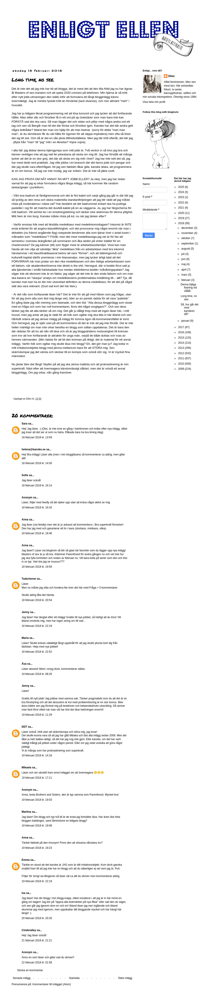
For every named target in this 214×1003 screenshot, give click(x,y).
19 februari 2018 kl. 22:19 (37, 881)
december (187, 227)
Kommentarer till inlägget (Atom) (51, 984)
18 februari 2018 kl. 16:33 (37, 507)
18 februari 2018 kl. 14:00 (37, 463)
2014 (181, 342)
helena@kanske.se (33, 449)
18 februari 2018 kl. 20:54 (37, 600)
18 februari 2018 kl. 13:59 (37, 437)
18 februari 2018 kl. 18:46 (37, 533)
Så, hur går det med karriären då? (189, 309)
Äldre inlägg (125, 978)
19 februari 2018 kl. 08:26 (37, 674)
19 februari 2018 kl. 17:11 (37, 777)
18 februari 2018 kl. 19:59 (37, 566)
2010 (181, 363)
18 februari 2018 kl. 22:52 (37, 651)
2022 (181, 202)
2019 (181, 218)
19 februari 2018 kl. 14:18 (37, 755)
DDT (24, 726)
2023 (181, 197)
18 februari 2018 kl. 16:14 (37, 485)
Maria (25, 638)
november (187, 233)
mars (184, 274)
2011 (181, 358)
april (184, 269)
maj (183, 264)
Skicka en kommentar (30, 970)
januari (185, 320)
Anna (25, 519)
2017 (181, 327)
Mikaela (26, 767)
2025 (181, 187)
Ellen (171, 76)
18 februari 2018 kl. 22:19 (37, 625)
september (188, 243)
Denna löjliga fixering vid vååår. (189, 287)
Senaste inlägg (21, 978)
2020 (181, 213)
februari (186, 280)
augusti (186, 248)
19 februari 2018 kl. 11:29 (37, 714)
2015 (181, 337)
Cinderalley (29, 930)
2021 (181, 207)
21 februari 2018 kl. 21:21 (37, 940)
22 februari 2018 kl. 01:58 (37, 962)
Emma (26, 859)
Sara (24, 423)
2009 (181, 368)
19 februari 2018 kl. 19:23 (37, 847)
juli (183, 254)
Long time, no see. (189, 297)
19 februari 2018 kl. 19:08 (37, 825)
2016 (181, 332)
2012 (181, 353)
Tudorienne (29, 578)
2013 (181, 347)
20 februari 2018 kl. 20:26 (37, 918)
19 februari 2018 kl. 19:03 (37, 799)
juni (183, 259)
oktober (186, 238)
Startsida (74, 978)
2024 (181, 192)
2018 (181, 223)
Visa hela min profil (154, 102)
